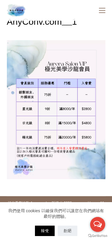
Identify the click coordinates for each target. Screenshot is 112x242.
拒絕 (67, 231)
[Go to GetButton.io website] (97, 236)
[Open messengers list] (97, 224)
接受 (45, 231)
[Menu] (102, 10)
